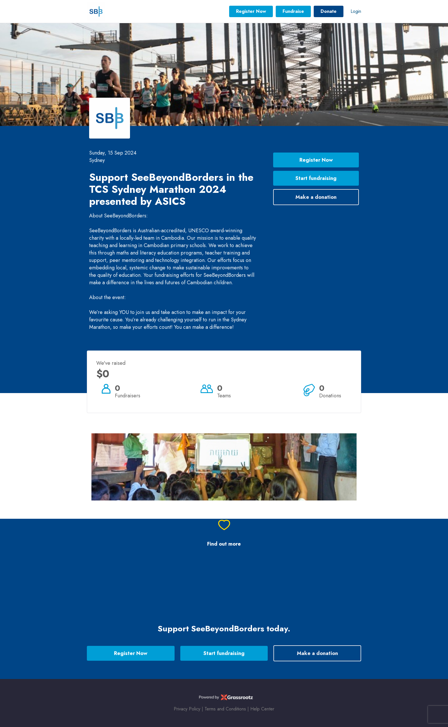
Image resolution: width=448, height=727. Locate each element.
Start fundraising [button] (316, 178)
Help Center (262, 709)
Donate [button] (329, 11)
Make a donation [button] (316, 197)
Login (356, 11)
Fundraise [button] (293, 11)
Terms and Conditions (225, 709)
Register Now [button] (251, 11)
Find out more (224, 544)
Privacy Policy (187, 709)
